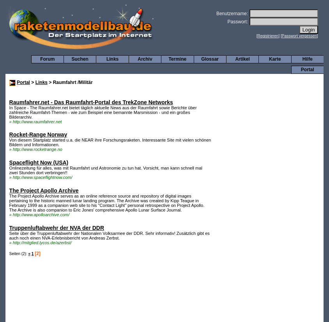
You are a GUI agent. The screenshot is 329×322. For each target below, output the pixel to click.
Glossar (210, 59)
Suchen (80, 59)
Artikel (242, 59)
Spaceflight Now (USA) (39, 162)
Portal (307, 69)
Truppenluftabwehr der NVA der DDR (56, 228)
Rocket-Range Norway (38, 134)
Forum (47, 59)
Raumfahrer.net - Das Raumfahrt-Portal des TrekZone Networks (91, 102)
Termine (177, 59)
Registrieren (268, 36)
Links (112, 59)
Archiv (145, 59)
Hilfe (307, 59)
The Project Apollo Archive (44, 190)
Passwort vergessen (299, 36)
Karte (275, 59)
